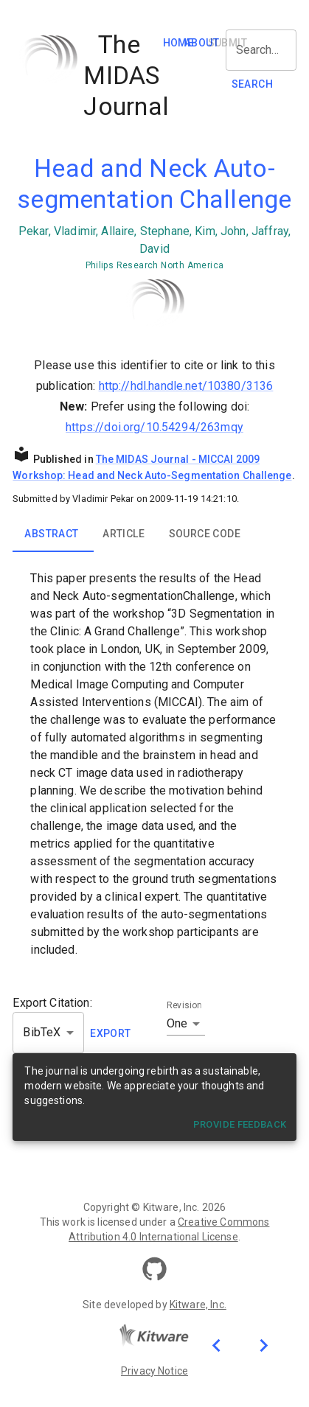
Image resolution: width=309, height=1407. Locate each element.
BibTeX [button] (41, 1032)
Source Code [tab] (204, 534)
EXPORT (110, 1033)
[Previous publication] (216, 1345)
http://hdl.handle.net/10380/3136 (186, 386)
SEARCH (252, 84)
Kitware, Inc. (198, 1304)
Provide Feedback (240, 1124)
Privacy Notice (154, 1371)
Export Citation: (52, 1003)
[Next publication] (263, 1345)
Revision (184, 1005)
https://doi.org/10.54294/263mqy (154, 427)
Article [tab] (124, 534)
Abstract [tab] (51, 534)
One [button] (177, 1023)
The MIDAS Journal (143, 459)
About (201, 43)
